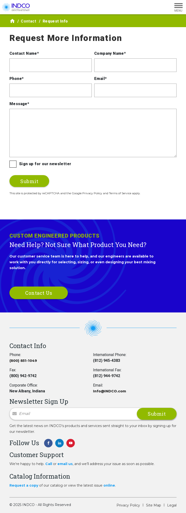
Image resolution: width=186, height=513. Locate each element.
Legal (172, 505)
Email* (100, 78)
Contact (28, 21)
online (109, 485)
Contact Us (38, 293)
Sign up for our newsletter (45, 164)
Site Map (153, 505)
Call (48, 464)
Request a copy (23, 485)
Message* (19, 103)
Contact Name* (24, 53)
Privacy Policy (128, 505)
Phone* (16, 78)
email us (65, 464)
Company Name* (110, 53)
